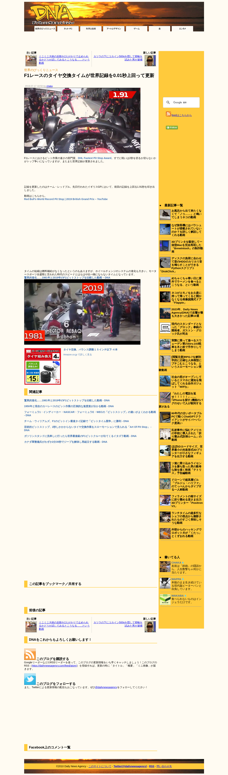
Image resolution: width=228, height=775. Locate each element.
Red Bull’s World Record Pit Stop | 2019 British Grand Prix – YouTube (66, 199)
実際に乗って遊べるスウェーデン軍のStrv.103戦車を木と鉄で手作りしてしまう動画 (186, 345)
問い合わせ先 (164, 766)
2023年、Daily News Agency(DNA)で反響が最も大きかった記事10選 (187, 312)
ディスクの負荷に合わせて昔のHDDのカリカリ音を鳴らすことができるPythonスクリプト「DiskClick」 (180, 265)
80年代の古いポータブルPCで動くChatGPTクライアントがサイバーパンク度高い (186, 418)
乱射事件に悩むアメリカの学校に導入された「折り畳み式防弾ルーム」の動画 (186, 434)
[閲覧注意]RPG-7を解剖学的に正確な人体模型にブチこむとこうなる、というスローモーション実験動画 (180, 363)
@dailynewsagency (106, 687)
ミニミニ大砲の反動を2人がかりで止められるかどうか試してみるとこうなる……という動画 (64, 59)
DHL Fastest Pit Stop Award (94, 158)
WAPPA (176, 579)
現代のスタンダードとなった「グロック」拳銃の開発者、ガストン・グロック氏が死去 (186, 328)
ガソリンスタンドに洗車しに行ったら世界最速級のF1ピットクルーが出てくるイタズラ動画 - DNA (80, 436)
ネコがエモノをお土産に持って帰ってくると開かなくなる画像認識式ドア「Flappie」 (186, 297)
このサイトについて (99, 766)
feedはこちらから (182, 115)
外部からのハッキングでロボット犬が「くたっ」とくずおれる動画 (186, 533)
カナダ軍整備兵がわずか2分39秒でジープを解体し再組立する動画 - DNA (65, 441)
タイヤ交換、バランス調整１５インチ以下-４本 (90, 349)
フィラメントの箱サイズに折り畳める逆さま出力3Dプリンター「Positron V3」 (187, 501)
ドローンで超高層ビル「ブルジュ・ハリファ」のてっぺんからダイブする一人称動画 (186, 484)
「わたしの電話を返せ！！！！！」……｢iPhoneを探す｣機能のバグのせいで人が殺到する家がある (181, 400)
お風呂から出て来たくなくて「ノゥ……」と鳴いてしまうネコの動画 (186, 214)
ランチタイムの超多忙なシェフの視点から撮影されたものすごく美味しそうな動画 (186, 517)
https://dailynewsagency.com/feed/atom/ (54, 665)
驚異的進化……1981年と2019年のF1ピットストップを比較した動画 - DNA (67, 400)
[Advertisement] (114, 42)
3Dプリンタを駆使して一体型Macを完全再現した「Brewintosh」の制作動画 (187, 246)
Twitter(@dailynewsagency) (130, 766)
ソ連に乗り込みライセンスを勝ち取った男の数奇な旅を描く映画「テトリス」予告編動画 (186, 468)
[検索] (180, 102)
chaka (50, 86)
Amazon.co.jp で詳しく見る (77, 354)
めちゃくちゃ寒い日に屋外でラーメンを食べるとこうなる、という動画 (186, 281)
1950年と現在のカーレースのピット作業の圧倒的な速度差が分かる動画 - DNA (69, 406)
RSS (151, 766)
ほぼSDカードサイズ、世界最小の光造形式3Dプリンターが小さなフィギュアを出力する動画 (187, 451)
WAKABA (177, 595)
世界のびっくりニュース (41, 70)
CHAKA (176, 562)
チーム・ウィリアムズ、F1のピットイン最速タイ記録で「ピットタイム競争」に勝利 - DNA (76, 421)
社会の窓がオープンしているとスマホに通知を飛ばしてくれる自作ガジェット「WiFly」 (186, 381)
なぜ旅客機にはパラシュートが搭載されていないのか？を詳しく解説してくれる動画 (186, 230)
